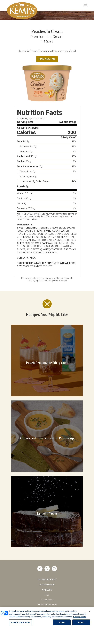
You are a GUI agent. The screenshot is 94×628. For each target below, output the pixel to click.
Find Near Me (47, 58)
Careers (47, 589)
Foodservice (47, 584)
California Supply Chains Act (47, 609)
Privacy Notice (47, 600)
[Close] (89, 614)
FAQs (47, 595)
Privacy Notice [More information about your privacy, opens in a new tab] (79, 620)
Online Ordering (47, 579)
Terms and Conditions (47, 604)
